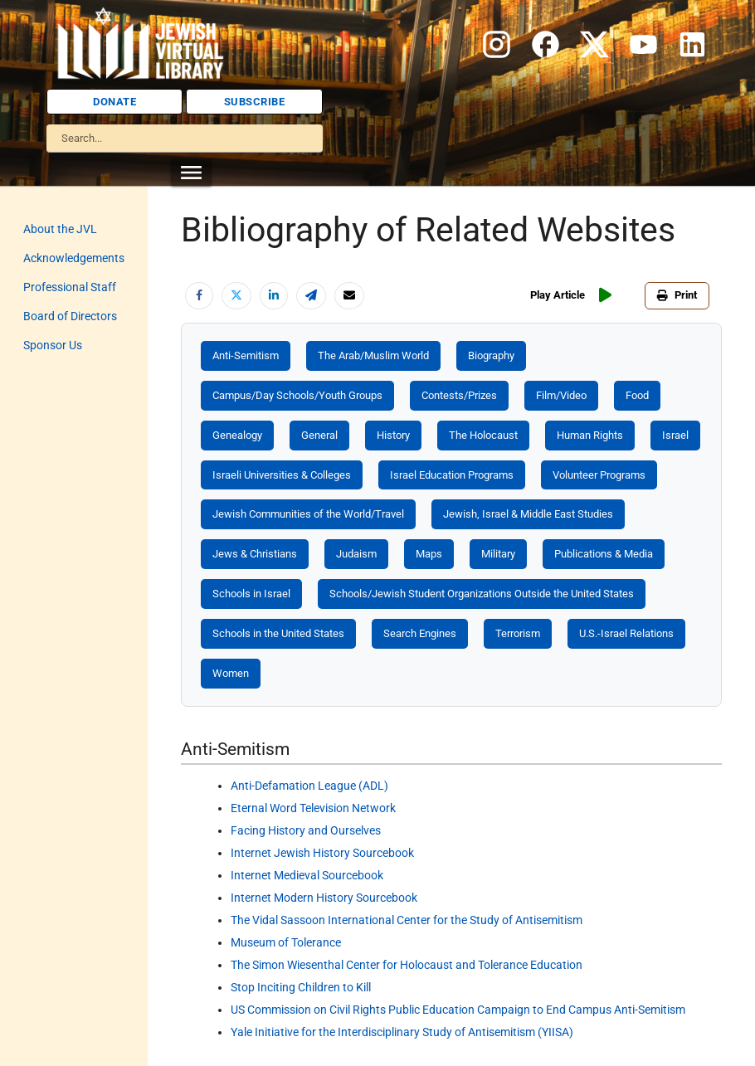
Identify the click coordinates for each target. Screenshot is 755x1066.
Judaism (356, 554)
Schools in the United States (278, 633)
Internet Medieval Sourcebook (307, 875)
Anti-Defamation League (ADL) (309, 785)
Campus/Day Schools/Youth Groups (297, 395)
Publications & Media (603, 554)
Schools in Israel (251, 593)
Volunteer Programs (599, 475)
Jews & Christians (254, 554)
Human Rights (590, 435)
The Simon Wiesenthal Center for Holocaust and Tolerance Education (406, 964)
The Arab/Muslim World (373, 355)
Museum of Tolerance (286, 942)
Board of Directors (70, 316)
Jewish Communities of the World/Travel (308, 514)
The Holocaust (483, 435)
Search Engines (419, 633)
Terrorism (517, 633)
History (393, 435)
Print (677, 295)
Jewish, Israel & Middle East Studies (528, 514)
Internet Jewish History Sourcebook (322, 852)
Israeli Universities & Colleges (281, 475)
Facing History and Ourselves (306, 830)
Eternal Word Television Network (313, 808)
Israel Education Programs (452, 475)
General (319, 435)
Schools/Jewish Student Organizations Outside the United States (481, 593)
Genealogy (237, 435)
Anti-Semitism (245, 355)
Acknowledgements (73, 258)
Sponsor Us (52, 345)
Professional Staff (69, 287)
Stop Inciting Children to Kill (301, 987)
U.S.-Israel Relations (626, 633)
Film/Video (561, 395)
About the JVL (60, 229)
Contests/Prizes (459, 395)
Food (637, 395)
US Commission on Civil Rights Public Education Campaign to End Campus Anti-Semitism (458, 1009)
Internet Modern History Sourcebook (324, 897)
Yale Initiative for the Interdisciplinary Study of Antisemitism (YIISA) (402, 1032)
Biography (491, 355)
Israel (675, 435)
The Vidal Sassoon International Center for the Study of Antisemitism (406, 920)
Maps (429, 554)
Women (230, 673)
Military (498, 554)
